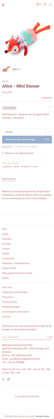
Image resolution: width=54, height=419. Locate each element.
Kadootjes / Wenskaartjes (16, 263)
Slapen (6, 248)
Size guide (7, 146)
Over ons (7, 287)
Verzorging (8, 258)
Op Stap (6, 243)
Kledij (5, 234)
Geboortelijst (9, 268)
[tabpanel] (27, 39)
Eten (4, 229)
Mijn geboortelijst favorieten (17, 273)
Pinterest (25, 166)
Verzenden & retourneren (15, 311)
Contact (6, 316)
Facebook (7, 166)
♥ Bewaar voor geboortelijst (17, 153)
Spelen (6, 253)
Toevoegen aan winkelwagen (20, 139)
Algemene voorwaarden (15, 292)
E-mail (34, 166)
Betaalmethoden (11, 307)
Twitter (16, 166)
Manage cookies (42, 416)
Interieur (7, 239)
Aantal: (9, 132)
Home (5, 81)
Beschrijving (8, 179)
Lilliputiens (46, 98)
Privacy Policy (9, 302)
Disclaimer (8, 297)
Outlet (5, 278)
